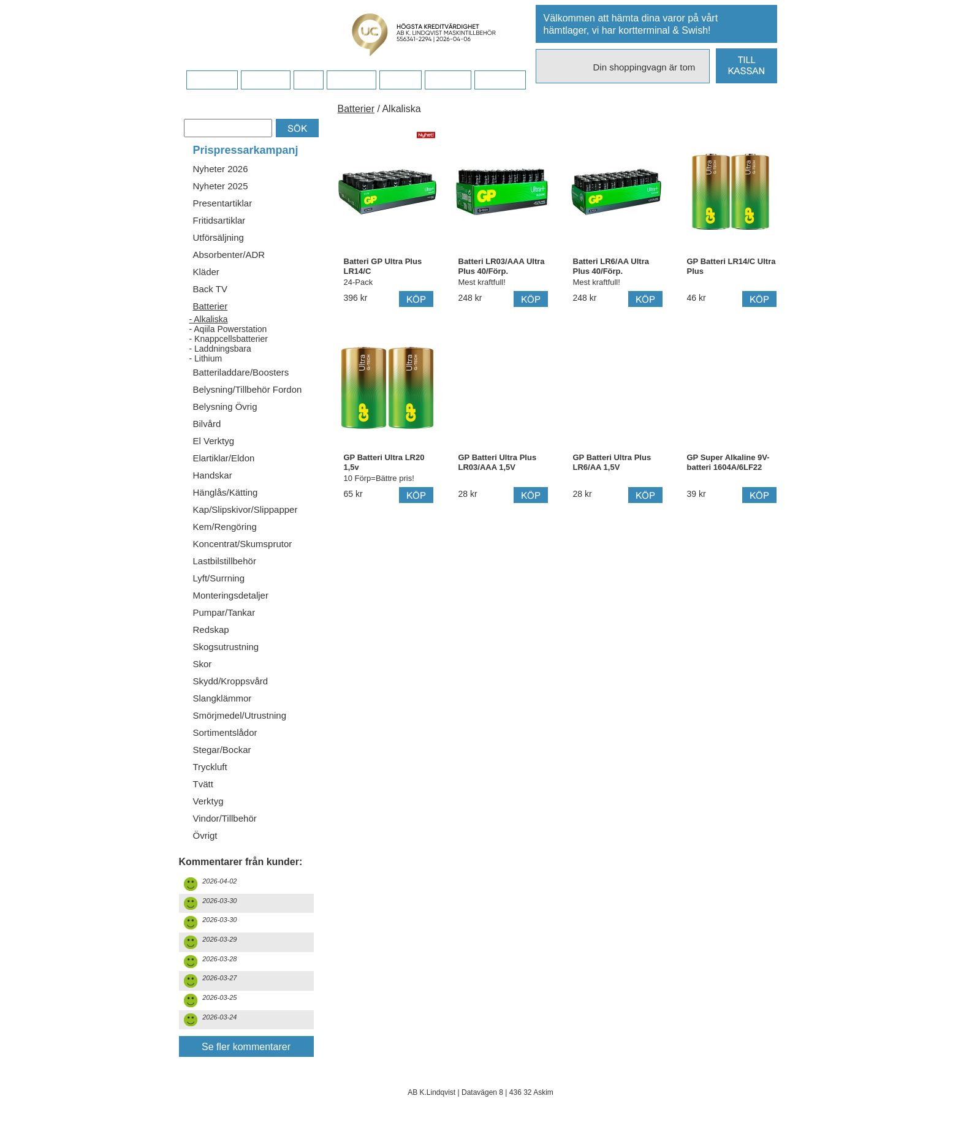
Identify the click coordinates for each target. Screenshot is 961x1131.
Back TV (210, 289)
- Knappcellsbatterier (228, 339)
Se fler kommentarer (246, 1047)
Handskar (212, 475)
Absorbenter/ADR (229, 254)
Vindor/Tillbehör (225, 818)
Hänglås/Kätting (225, 492)
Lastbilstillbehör (224, 561)
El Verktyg (214, 441)
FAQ (308, 80)
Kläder (206, 272)
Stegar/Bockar (222, 749)
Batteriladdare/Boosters (241, 372)
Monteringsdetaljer (230, 595)
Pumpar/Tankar (224, 612)
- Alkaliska (208, 319)
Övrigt (205, 835)
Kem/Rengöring (225, 526)
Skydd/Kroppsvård (230, 681)
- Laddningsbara (220, 349)
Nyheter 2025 (220, 186)
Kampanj (448, 80)
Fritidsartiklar (219, 220)
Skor (202, 664)
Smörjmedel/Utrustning (240, 715)
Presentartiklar (223, 203)
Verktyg (208, 801)
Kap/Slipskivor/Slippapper (245, 509)
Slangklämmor (222, 698)
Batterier (210, 306)
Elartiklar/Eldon (224, 458)
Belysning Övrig (225, 406)
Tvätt (203, 784)
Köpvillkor (265, 80)
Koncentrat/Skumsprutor (242, 544)
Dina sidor (499, 80)
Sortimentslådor (225, 732)
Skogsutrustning (226, 646)
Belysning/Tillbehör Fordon (247, 389)
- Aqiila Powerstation (228, 329)
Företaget (351, 80)
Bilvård (207, 423)
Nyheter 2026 (220, 169)
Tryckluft (210, 767)
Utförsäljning (218, 237)
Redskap (211, 629)
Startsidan (211, 80)
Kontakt (400, 80)
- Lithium (205, 358)
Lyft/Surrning (219, 578)
